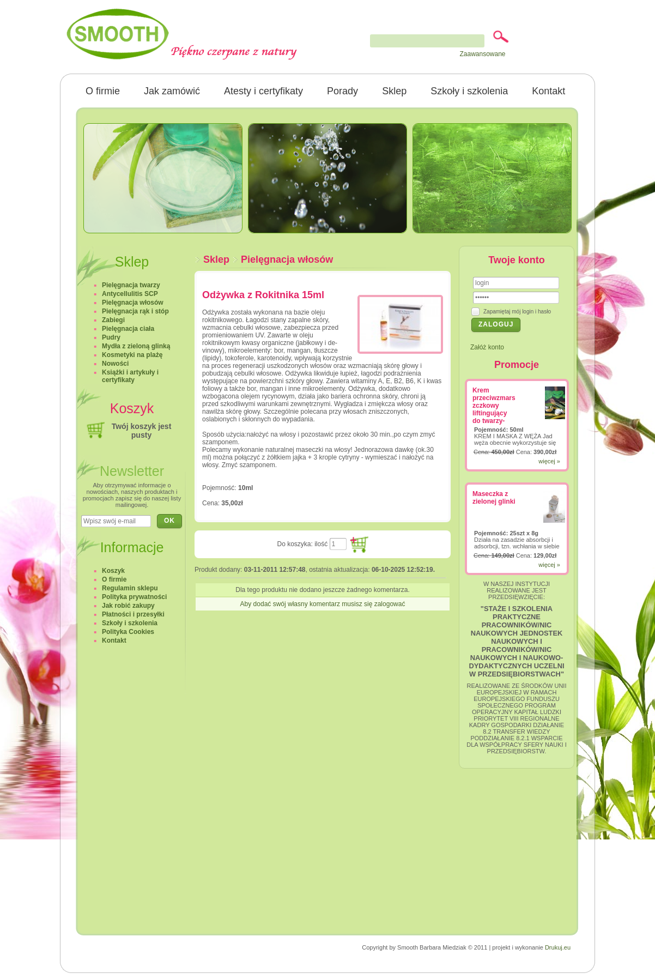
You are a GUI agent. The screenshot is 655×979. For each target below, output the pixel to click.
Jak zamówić (172, 91)
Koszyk (113, 571)
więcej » (549, 461)
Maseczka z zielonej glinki (493, 497)
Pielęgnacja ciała (128, 329)
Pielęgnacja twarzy (131, 285)
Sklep (394, 91)
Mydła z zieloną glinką (136, 346)
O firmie (103, 91)
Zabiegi (113, 320)
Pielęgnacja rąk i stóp (135, 311)
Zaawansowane (482, 54)
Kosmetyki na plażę (132, 355)
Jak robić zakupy (128, 605)
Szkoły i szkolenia (469, 91)
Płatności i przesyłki (133, 614)
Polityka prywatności (134, 597)
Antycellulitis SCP (130, 294)
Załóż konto (487, 347)
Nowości (115, 363)
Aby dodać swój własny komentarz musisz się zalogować (322, 604)
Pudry (111, 337)
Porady (342, 91)
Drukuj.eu (558, 947)
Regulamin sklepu (130, 588)
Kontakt (548, 91)
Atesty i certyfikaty (263, 91)
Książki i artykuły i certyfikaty (130, 376)
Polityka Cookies (128, 632)
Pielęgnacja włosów (287, 259)
